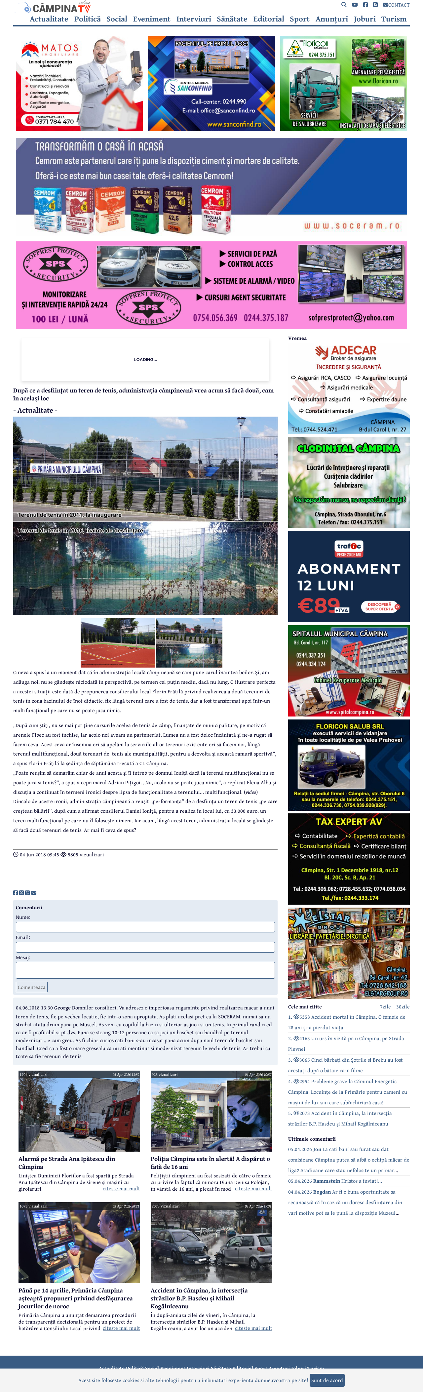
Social (116, 18)
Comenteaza (32, 987)
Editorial (268, 18)
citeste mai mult (121, 1188)
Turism (394, 18)
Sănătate (232, 18)
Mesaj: (23, 957)
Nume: (23, 917)
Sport (300, 18)
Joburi (365, 18)
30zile (403, 1006)
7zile (385, 1006)
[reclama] (79, 129)
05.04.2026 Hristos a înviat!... (335, 1181)
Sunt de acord (327, 1380)
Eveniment (152, 18)
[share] (15, 893)
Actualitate (49, 18)
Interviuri (193, 18)
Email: (23, 937)
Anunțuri (332, 18)
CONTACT (396, 5)
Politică (87, 18)
